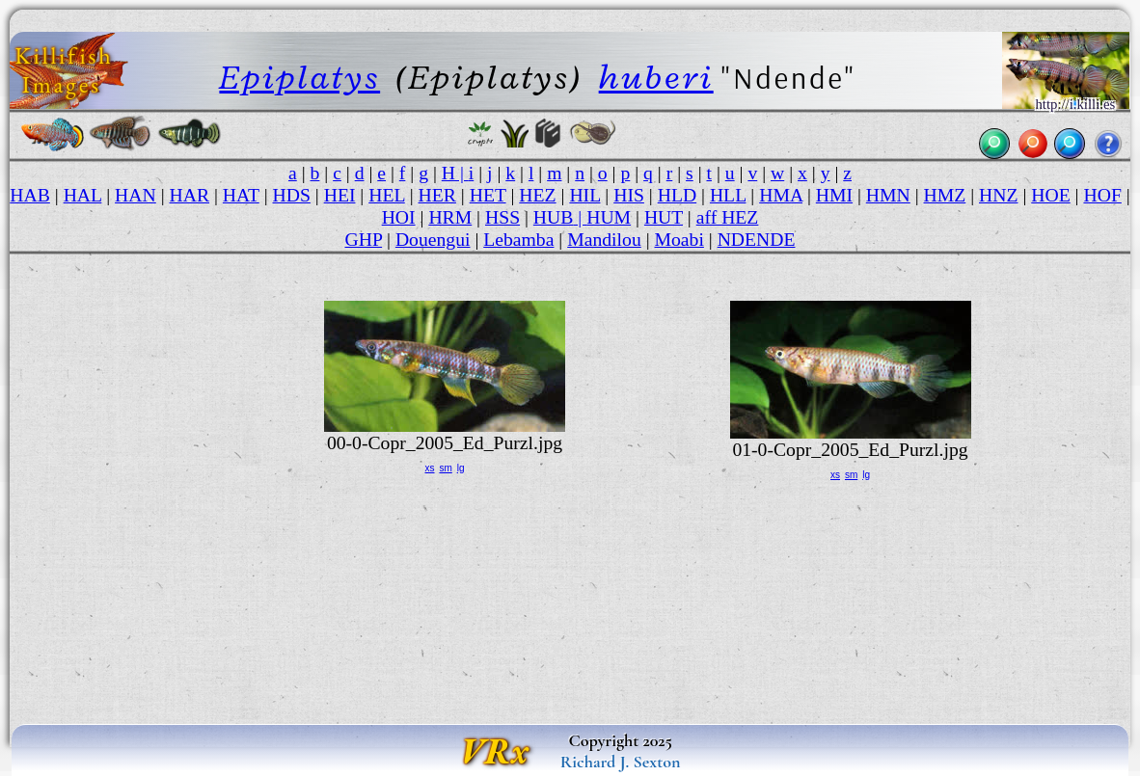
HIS (628, 194)
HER (437, 194)
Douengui (433, 239)
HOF (1102, 194)
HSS (502, 216)
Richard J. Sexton (620, 761)
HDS (292, 194)
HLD (677, 194)
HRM (450, 216)
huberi (656, 77)
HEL (386, 194)
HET (488, 194)
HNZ (998, 194)
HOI (399, 216)
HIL (584, 194)
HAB (30, 194)
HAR (190, 194)
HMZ (945, 194)
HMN (888, 194)
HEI (340, 194)
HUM (608, 216)
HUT (663, 216)
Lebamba (518, 239)
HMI (834, 194)
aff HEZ (727, 216)
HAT (241, 194)
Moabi (679, 239)
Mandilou (604, 239)
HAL (83, 194)
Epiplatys (299, 77)
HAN (135, 194)
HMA (780, 194)
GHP (363, 239)
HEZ (537, 194)
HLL (728, 194)
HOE (1050, 194)
